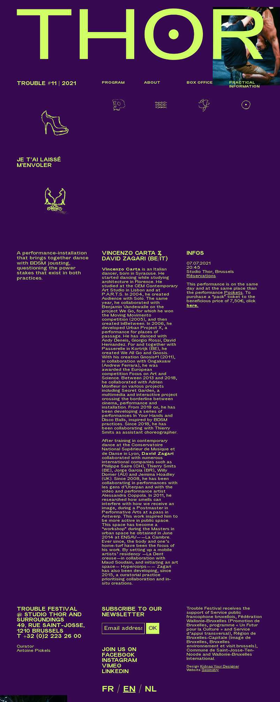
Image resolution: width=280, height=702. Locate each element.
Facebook (118, 655)
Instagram (119, 660)
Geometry (210, 670)
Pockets (233, 293)
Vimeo (111, 666)
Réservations (201, 276)
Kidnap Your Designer (219, 667)
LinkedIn (115, 671)
